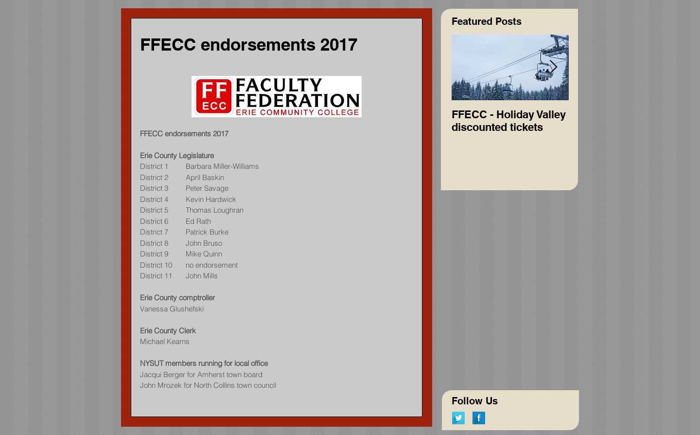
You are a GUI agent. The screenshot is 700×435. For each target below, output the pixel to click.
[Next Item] (553, 67)
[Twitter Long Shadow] (458, 418)
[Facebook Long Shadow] (478, 418)
